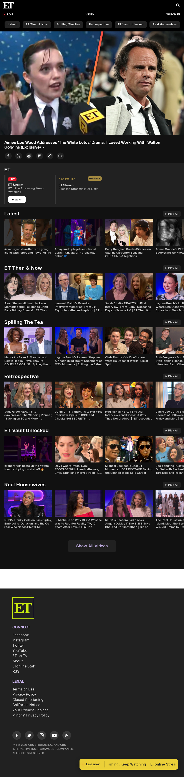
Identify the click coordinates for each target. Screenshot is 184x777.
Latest (12, 25)
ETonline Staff (24, 666)
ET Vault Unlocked (131, 25)
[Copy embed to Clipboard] (60, 156)
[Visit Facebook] (16, 736)
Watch (17, 200)
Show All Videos (92, 546)
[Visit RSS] (66, 736)
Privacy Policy (24, 694)
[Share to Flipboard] (39, 156)
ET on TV (19, 656)
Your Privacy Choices (30, 710)
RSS (16, 671)
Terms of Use (23, 689)
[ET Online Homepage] (9, 5)
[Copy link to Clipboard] (50, 156)
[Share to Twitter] (19, 156)
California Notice (26, 705)
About (17, 661)
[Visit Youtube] (54, 736)
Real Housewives (165, 25)
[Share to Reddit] (29, 156)
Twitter (18, 645)
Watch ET (173, 15)
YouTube (19, 650)
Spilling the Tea (68, 25)
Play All (171, 214)
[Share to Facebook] (8, 156)
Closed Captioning (27, 699)
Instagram (20, 640)
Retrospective (99, 25)
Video (90, 15)
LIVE (10, 15)
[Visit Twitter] (29, 736)
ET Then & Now (37, 25)
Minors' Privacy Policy (31, 715)
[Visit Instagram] (41, 736)
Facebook (20, 635)
